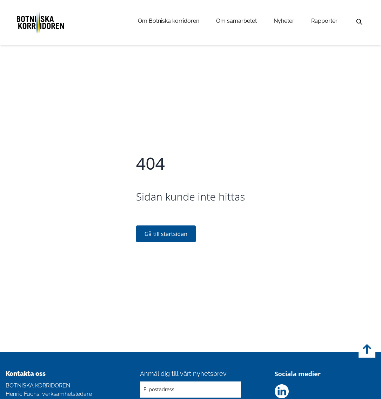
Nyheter (284, 21)
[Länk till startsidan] (40, 22)
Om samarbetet (236, 21)
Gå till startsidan (166, 234)
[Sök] (359, 22)
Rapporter (324, 21)
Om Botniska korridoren (168, 21)
